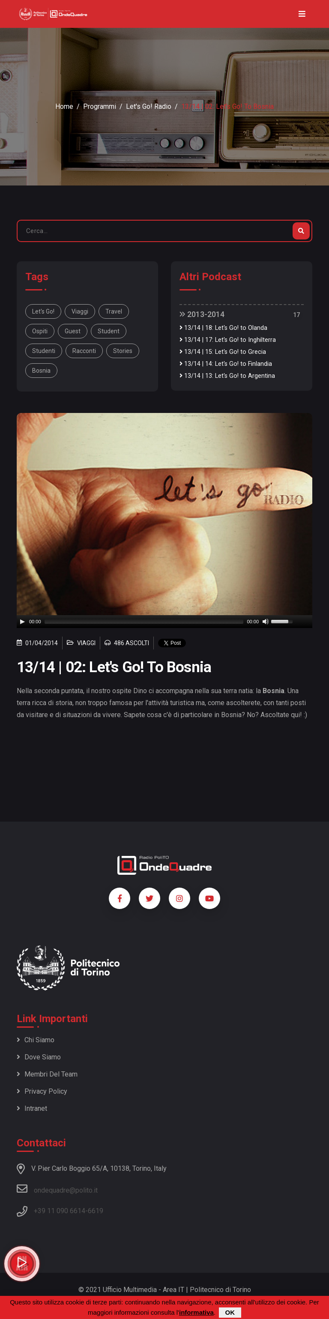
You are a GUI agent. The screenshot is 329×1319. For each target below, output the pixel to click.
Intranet (32, 1108)
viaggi (80, 311)
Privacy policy (42, 1091)
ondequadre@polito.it (57, 1188)
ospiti (40, 331)
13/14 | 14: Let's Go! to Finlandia (225, 364)
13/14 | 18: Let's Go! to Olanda (223, 328)
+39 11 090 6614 (59, 1211)
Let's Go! (43, 311)
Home (64, 106)
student (109, 331)
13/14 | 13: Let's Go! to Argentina (227, 376)
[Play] (22, 621)
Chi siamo (35, 1040)
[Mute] (265, 621)
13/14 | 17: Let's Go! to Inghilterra (227, 340)
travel (113, 311)
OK (230, 1312)
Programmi (99, 106)
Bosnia (41, 370)
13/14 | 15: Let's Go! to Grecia (222, 352)
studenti (43, 350)
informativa (196, 1312)
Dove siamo (39, 1057)
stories (122, 350)
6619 (95, 1211)
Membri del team (47, 1074)
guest (73, 331)
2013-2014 (201, 314)
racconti (84, 350)
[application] (164, 621)
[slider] (144, 621)
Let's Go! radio (148, 106)
